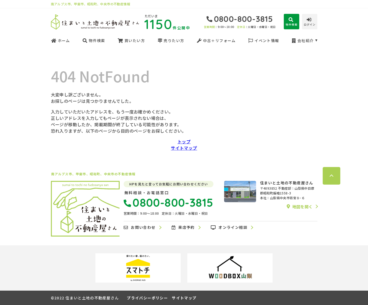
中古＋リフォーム (216, 40)
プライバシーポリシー (147, 298)
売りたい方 (170, 40)
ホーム (60, 40)
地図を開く (300, 206)
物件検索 (93, 40)
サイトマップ (184, 148)
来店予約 (183, 227)
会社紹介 (303, 40)
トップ (184, 141)
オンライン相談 (229, 227)
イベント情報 (263, 40)
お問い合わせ (140, 227)
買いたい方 (131, 40)
